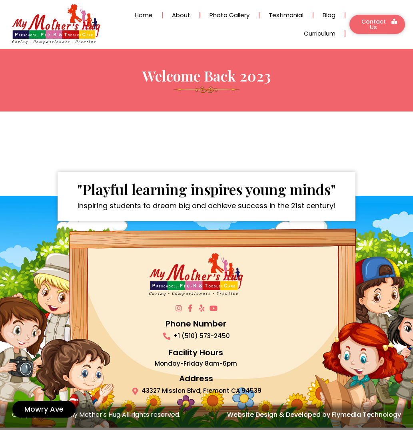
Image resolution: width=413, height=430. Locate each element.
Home (144, 15)
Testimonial (286, 15)
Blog (329, 15)
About (181, 15)
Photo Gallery (229, 15)
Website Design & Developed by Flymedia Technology (314, 414)
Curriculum (319, 33)
